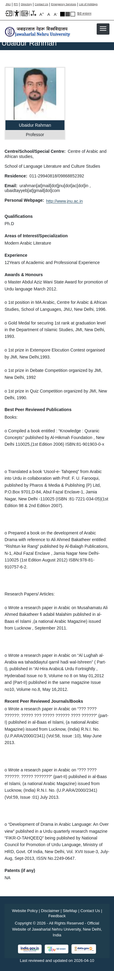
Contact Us (41, 4)
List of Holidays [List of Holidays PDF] (88, 4)
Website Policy (25, 910)
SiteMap (70, 910)
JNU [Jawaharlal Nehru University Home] (8, 4)
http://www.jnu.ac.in (64, 201)
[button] (103, 28)
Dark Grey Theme (67, 14)
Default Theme (73, 14)
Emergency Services (63, 4)
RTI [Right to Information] (16, 4)
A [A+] (42, 14)
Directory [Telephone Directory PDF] (26, 4)
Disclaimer (50, 910)
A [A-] (55, 14)
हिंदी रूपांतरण (84, 13)
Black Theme (62, 14)
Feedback (57, 916)
